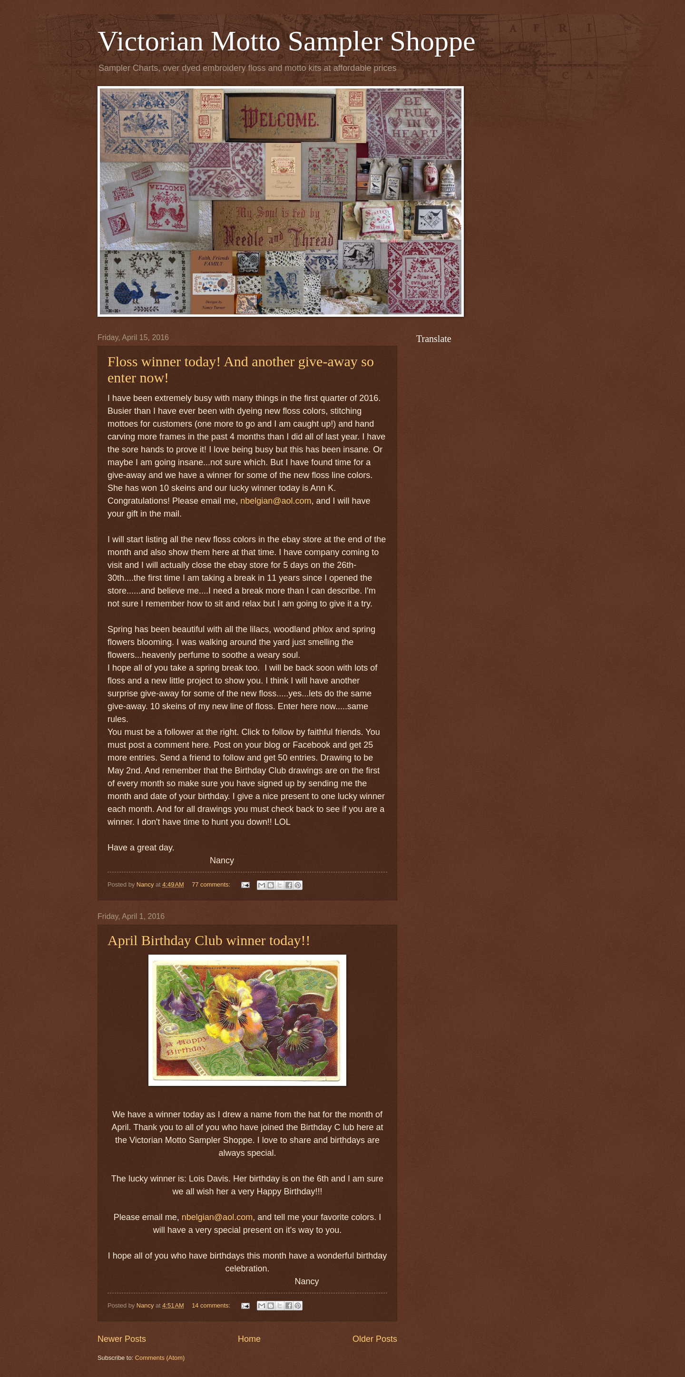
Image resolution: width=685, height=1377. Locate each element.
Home (249, 1339)
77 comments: (212, 884)
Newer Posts (122, 1339)
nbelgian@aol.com (275, 501)
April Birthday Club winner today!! (209, 940)
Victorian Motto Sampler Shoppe (287, 41)
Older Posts (374, 1339)
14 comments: (212, 1305)
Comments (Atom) (160, 1357)
